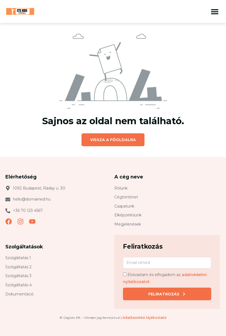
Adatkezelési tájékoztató (144, 318)
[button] (215, 11)
